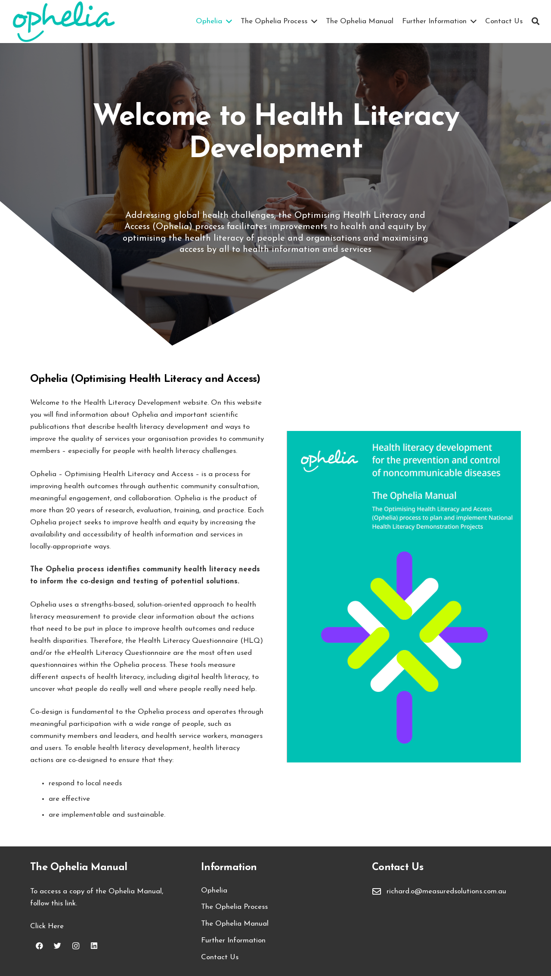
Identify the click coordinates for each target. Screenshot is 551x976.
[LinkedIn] (94, 946)
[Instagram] (76, 946)
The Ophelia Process (234, 907)
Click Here (47, 926)
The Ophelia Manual (235, 923)
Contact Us (219, 957)
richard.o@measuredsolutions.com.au (446, 891)
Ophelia (214, 890)
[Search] (535, 21)
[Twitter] (58, 946)
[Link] (63, 21)
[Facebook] (39, 946)
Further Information (233, 940)
